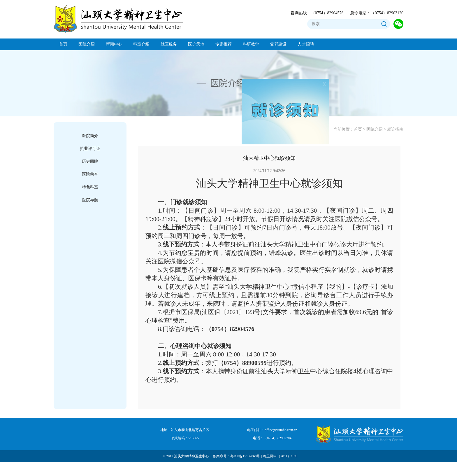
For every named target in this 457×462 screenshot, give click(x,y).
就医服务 (169, 44)
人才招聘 (306, 44)
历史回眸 (90, 161)
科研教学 (251, 44)
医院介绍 (86, 44)
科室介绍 (141, 44)
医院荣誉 (90, 174)
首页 (63, 44)
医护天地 (196, 44)
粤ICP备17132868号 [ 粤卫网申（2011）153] (263, 456)
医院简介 (90, 136)
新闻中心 (114, 44)
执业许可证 (90, 148)
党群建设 (278, 44)
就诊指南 (395, 129)
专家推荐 (223, 44)
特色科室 (90, 187)
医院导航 (90, 200)
